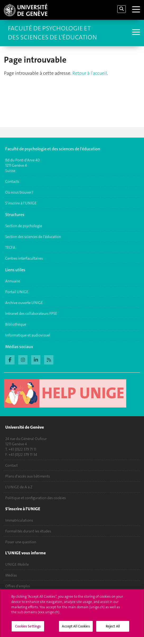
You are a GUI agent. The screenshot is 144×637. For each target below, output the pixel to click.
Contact (11, 465)
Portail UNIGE (16, 291)
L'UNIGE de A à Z (18, 487)
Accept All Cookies (76, 628)
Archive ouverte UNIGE (24, 302)
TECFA (10, 247)
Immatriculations (19, 520)
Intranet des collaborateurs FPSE (31, 313)
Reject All (113, 628)
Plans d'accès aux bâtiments (27, 476)
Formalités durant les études (28, 531)
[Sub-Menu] (135, 33)
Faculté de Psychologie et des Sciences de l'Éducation (52, 32)
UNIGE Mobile (17, 564)
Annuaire (12, 281)
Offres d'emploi (17, 586)
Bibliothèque (15, 324)
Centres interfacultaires (24, 258)
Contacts (12, 181)
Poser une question (20, 542)
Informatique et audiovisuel (27, 335)
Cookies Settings (28, 628)
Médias (11, 575)
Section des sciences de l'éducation (33, 236)
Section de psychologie (23, 225)
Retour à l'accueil (89, 73)
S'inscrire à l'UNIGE (20, 203)
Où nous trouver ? (19, 192)
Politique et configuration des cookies (35, 497)
